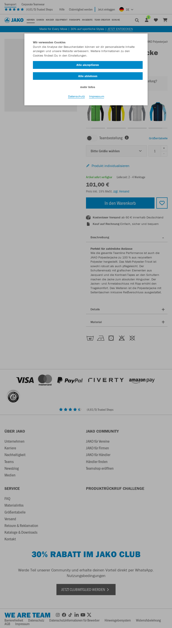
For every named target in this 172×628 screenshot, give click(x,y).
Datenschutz (76, 96)
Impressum (96, 96)
